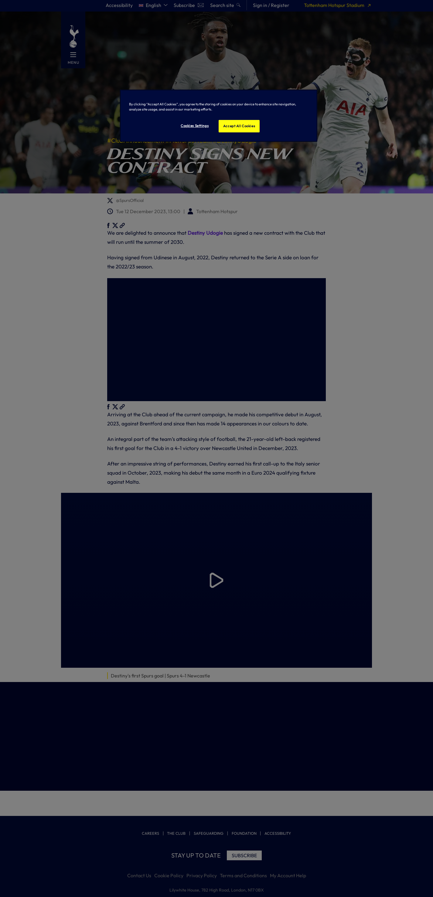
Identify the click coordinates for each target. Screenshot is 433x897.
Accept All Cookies (239, 126)
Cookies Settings (195, 126)
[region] (218, 116)
